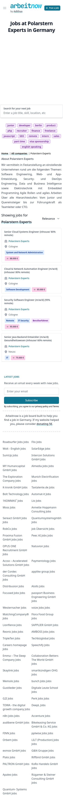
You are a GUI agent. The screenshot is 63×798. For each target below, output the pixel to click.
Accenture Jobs (41, 716)
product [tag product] (51, 125)
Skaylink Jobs (11, 670)
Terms (56, 406)
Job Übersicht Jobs (43, 529)
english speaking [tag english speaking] (31, 146)
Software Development (17, 289)
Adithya (18, 11)
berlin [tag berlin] (38, 125)
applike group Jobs (43, 571)
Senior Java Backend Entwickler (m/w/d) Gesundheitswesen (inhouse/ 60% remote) (28, 338)
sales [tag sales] (56, 136)
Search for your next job (17, 108)
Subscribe (31, 400)
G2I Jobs (8, 698)
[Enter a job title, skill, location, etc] (31, 113)
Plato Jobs (9, 757)
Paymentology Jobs (44, 561)
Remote (10, 320)
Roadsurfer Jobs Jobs (16, 442)
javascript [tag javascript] (9, 136)
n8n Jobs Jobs (11, 716)
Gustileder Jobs (12, 688)
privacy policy (41, 406)
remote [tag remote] (33, 136)
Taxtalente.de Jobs (43, 487)
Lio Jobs (36, 501)
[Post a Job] (52, 8)
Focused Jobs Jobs (14, 593)
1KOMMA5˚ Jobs (13, 501)
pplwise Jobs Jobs (42, 733)
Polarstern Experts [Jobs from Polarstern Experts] (19, 241)
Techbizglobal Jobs (43, 638)
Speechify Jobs (41, 645)
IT (7, 357)
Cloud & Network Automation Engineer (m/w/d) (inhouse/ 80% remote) (30, 270)
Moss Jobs (9, 507)
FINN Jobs (9, 733)
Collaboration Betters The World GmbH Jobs (45, 660)
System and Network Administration (24, 252)
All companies (19, 153)
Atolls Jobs (38, 586)
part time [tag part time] (19, 141)
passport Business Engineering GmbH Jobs (44, 597)
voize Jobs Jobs (41, 607)
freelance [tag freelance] (50, 130)
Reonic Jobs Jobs (13, 631)
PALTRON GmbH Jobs (16, 764)
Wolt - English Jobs (14, 448)
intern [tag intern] (45, 136)
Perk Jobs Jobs (40, 698)
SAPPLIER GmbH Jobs (45, 625)
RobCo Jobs (10, 529)
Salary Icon (7, 258)
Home (5, 153)
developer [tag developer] (24, 125)
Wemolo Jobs (11, 681)
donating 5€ (44, 424)
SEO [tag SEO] (21, 136)
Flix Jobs (37, 442)
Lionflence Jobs (12, 625)
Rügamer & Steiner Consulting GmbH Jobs (44, 778)
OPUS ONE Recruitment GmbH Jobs (15, 550)
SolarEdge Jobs (41, 448)
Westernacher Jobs (14, 607)
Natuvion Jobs (40, 546)
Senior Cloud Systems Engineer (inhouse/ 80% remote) (30, 233)
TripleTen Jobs (11, 638)
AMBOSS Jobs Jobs (43, 631)
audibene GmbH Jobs (16, 722)
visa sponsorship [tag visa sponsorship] (39, 141)
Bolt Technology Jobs (16, 494)
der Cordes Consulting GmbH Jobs (14, 575)
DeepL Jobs (39, 705)
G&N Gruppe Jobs (43, 750)
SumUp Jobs (10, 455)
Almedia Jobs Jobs (43, 466)
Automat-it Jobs (41, 494)
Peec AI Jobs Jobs (42, 535)
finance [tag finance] (36, 130)
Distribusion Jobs (13, 586)
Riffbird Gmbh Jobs (43, 757)
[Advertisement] (31, 71)
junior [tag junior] (10, 125)
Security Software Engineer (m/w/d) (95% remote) (27, 301)
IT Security (23, 320)
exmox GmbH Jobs (14, 750)
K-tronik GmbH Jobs (15, 487)
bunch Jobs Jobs (42, 681)
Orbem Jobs (10, 740)
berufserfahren (40, 320)
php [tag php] (10, 130)
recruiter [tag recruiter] (22, 130)
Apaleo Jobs (10, 774)
